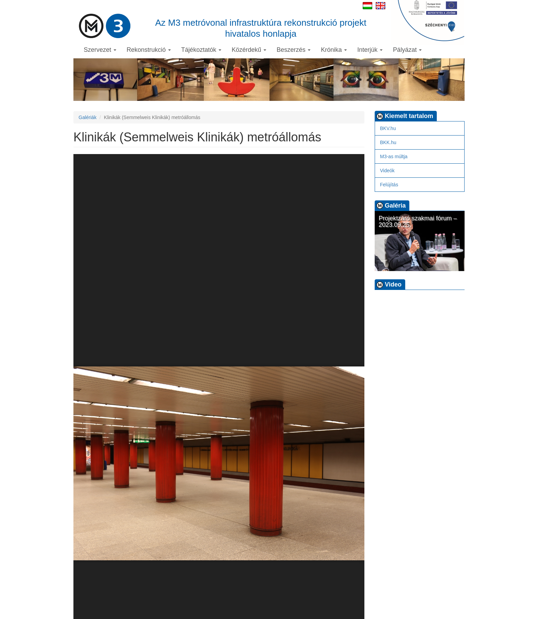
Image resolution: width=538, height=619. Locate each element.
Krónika (334, 49)
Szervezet (100, 49)
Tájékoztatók (201, 49)
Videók (387, 170)
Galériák (87, 117)
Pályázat (407, 49)
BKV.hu (388, 128)
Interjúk (370, 49)
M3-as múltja (394, 156)
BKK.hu (388, 142)
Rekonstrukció (149, 49)
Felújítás (389, 184)
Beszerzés (294, 49)
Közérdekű (249, 49)
